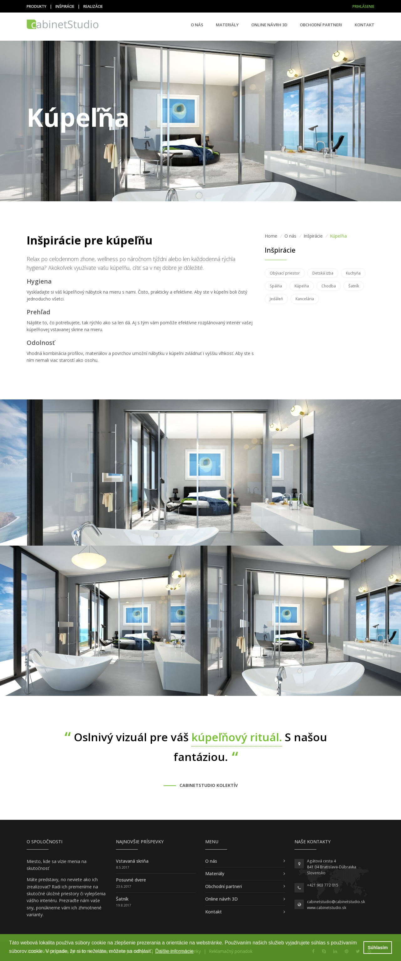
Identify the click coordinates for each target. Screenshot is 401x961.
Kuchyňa (353, 273)
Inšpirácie (64, 6)
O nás (197, 25)
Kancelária (304, 298)
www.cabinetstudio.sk (326, 907)
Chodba (328, 286)
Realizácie (93, 6)
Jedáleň (276, 298)
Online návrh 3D (269, 25)
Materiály (227, 25)
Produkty (36, 6)
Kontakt (364, 25)
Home (271, 236)
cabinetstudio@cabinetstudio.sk (336, 901)
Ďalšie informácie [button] (174, 951)
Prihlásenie (363, 6)
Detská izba (322, 273)
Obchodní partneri (321, 25)
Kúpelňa (301, 286)
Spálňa (276, 286)
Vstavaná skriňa (132, 861)
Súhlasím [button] (378, 947)
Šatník (353, 286)
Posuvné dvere (131, 880)
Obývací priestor (285, 273)
